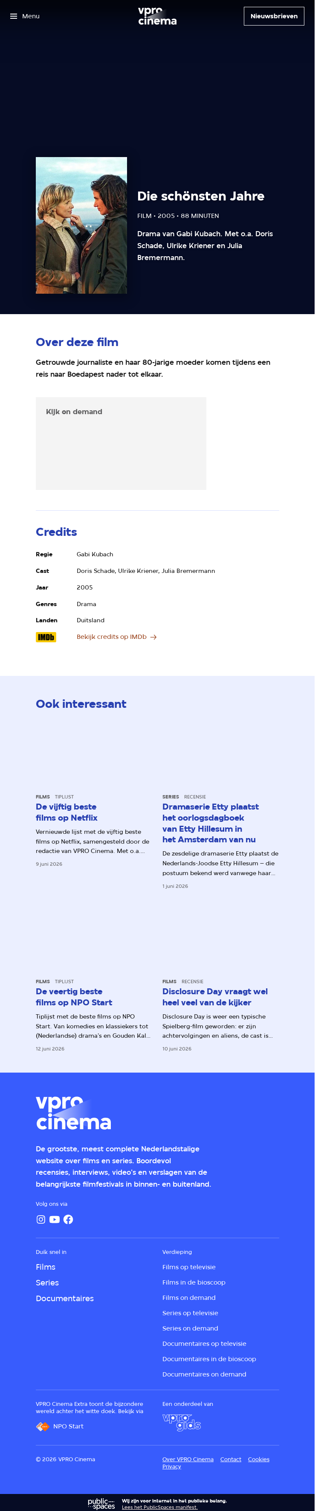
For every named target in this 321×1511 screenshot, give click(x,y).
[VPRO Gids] (181, 1422)
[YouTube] (54, 1219)
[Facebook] (68, 1219)
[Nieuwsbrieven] (274, 16)
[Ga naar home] (157, 16)
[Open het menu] (25, 16)
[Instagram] (41, 1219)
